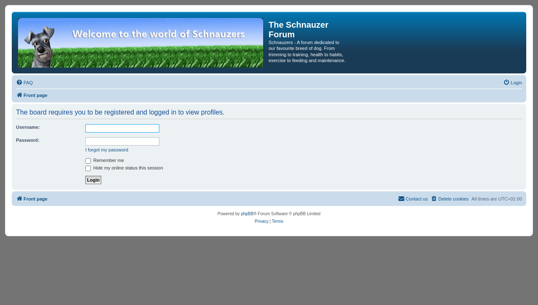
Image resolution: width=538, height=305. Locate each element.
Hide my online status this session (124, 167)
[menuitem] (24, 83)
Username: (28, 127)
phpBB (247, 213)
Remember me (104, 160)
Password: (28, 140)
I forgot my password (106, 149)
